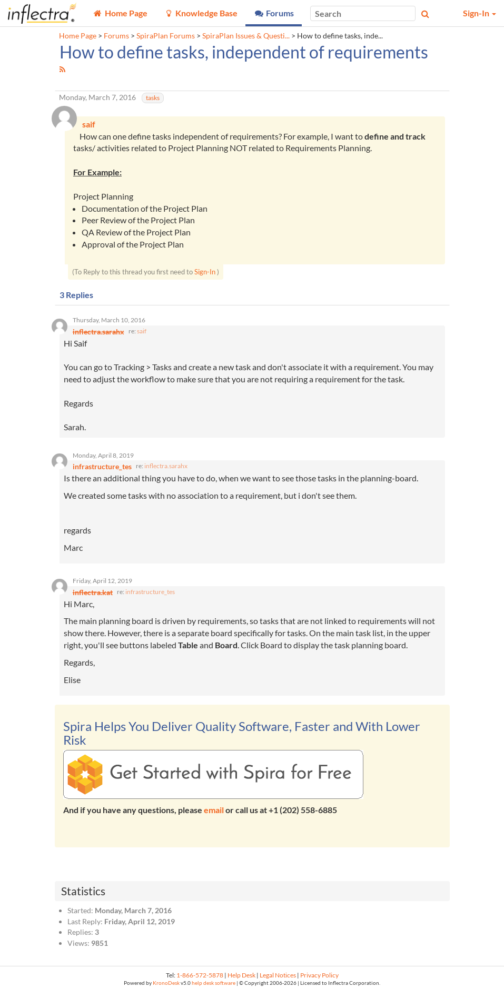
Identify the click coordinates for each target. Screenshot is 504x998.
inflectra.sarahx (165, 470)
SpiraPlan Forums (165, 36)
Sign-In (204, 273)
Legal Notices (278, 980)
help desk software (213, 988)
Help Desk (241, 980)
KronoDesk (166, 988)
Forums (116, 36)
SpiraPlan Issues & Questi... (246, 36)
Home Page (77, 36)
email (214, 816)
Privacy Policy (319, 980)
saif (141, 334)
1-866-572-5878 (199, 980)
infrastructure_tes (150, 597)
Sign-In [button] (479, 13)
